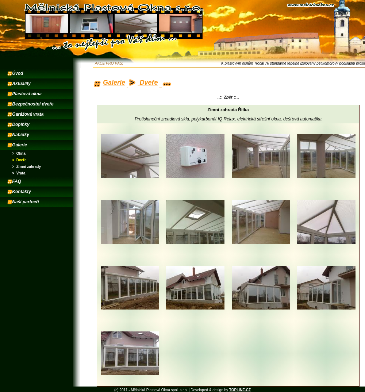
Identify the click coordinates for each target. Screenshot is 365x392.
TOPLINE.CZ (240, 390)
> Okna (18, 153)
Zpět (228, 97)
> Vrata (18, 173)
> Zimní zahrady (26, 167)
